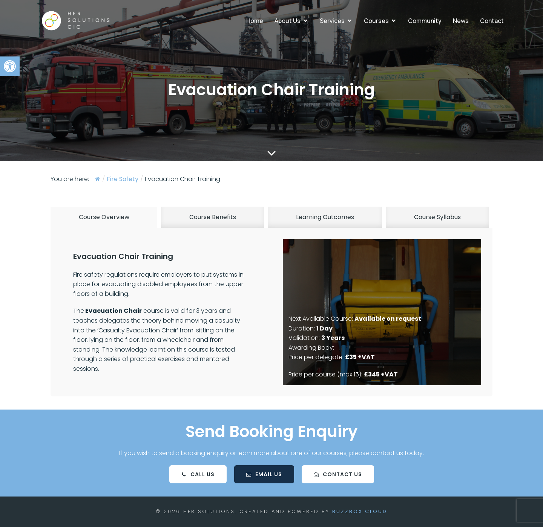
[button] (10, 66)
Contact (492, 21)
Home (254, 21)
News (461, 21)
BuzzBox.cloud (359, 511)
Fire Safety (122, 179)
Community (425, 21)
